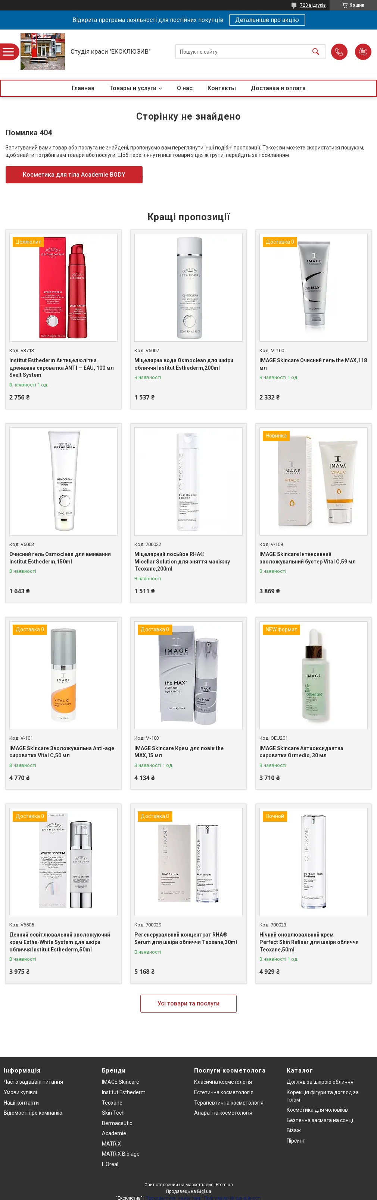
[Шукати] (316, 52)
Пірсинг (296, 1141)
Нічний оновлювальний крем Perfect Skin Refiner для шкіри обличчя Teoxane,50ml (309, 942)
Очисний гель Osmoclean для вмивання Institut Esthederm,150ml (60, 558)
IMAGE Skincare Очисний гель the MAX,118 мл (313, 364)
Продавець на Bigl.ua (188, 1191)
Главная (83, 88)
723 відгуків (313, 5)
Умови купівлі (20, 1092)
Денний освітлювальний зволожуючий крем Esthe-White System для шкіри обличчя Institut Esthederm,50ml (59, 942)
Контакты (222, 88)
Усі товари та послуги (188, 1003)
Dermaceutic (117, 1123)
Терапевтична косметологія (229, 1103)
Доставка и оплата (278, 88)
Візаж (294, 1130)
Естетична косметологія (223, 1092)
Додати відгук (363, 52)
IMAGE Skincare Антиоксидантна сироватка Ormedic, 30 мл (301, 752)
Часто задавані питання (33, 1082)
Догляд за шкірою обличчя (320, 1082)
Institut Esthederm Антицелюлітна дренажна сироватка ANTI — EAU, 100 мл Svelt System (61, 367)
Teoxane (112, 1103)
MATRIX (111, 1144)
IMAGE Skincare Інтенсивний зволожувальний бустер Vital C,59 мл (307, 558)
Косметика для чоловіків (317, 1110)
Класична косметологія (223, 1082)
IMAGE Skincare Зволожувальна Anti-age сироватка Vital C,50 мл (61, 752)
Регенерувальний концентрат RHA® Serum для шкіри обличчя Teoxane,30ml (185, 938)
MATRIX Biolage (121, 1154)
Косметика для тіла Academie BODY (74, 174)
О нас (185, 88)
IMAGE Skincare (120, 1082)
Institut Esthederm (124, 1092)
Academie (114, 1133)
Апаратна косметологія (223, 1113)
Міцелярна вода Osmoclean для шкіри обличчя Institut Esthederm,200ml (183, 364)
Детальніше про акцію (267, 19)
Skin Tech (113, 1113)
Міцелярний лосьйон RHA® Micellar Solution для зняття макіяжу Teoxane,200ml (182, 561)
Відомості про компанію (33, 1113)
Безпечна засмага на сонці (320, 1120)
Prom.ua (224, 1184)
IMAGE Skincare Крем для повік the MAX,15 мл (179, 752)
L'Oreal (110, 1164)
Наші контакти (21, 1103)
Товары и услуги (132, 88)
